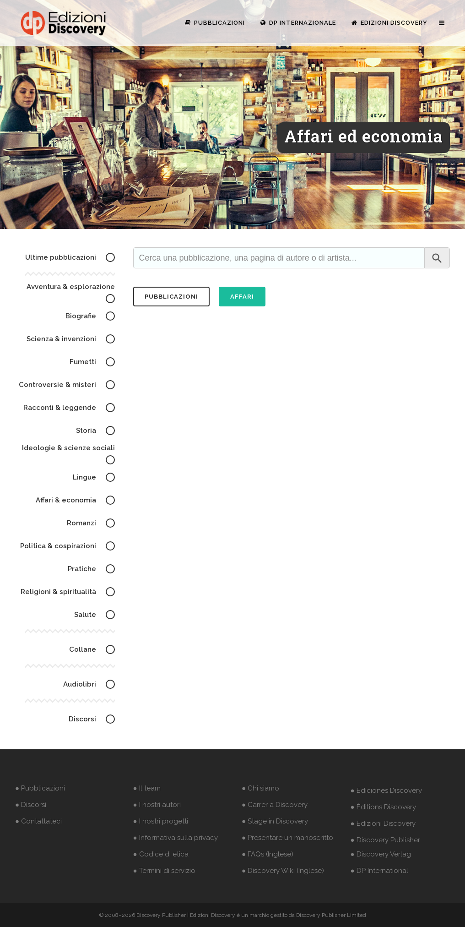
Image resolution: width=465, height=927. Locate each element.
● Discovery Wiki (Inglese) (283, 871)
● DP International (379, 871)
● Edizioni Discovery (383, 823)
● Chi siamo (260, 788)
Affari (242, 296)
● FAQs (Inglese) (267, 854)
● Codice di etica (161, 854)
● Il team (147, 788)
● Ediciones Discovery (386, 790)
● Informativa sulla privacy (175, 838)
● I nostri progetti (160, 821)
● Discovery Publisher (385, 840)
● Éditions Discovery (383, 807)
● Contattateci (38, 821)
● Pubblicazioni (40, 788)
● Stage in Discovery (275, 821)
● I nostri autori (157, 805)
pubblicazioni (171, 296)
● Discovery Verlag (381, 854)
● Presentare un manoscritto (287, 838)
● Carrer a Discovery (275, 805)
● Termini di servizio (164, 871)
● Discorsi (30, 805)
